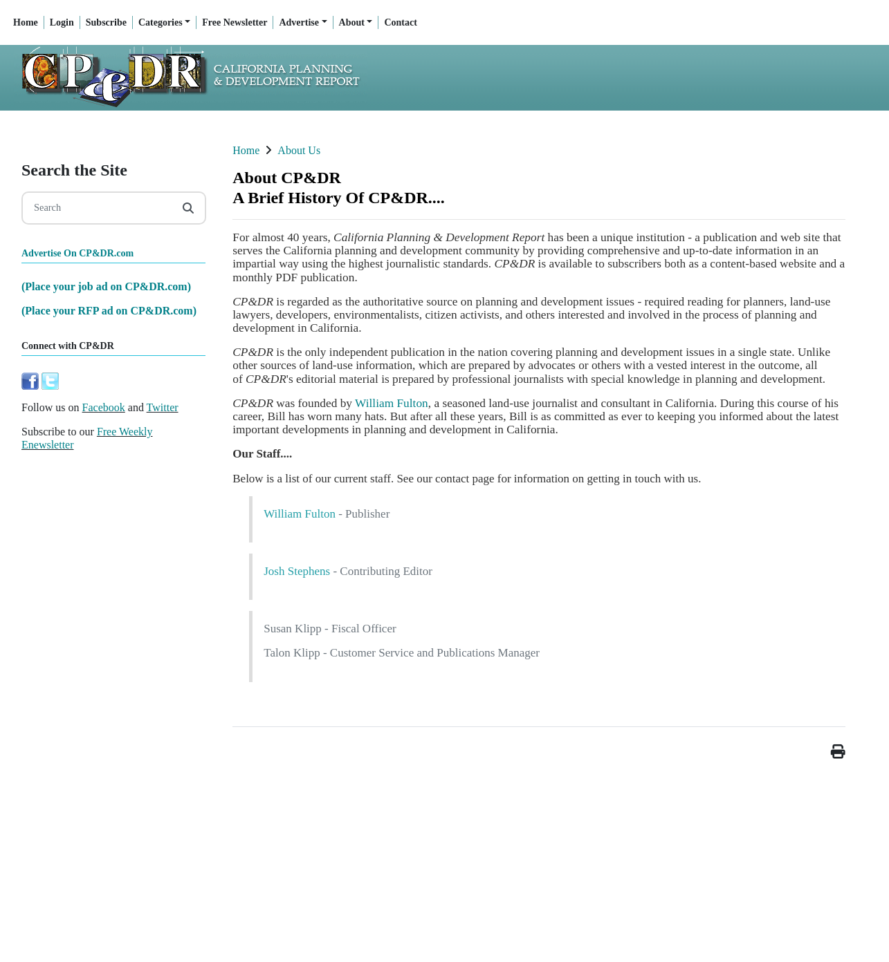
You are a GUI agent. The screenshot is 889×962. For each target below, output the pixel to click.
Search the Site (74, 170)
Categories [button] (160, 22)
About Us (298, 150)
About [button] (352, 22)
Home (25, 22)
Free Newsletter (234, 22)
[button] (838, 752)
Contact (400, 22)
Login (62, 22)
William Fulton (391, 403)
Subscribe (106, 22)
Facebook (103, 407)
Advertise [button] (299, 22)
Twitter (162, 407)
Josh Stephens (297, 571)
